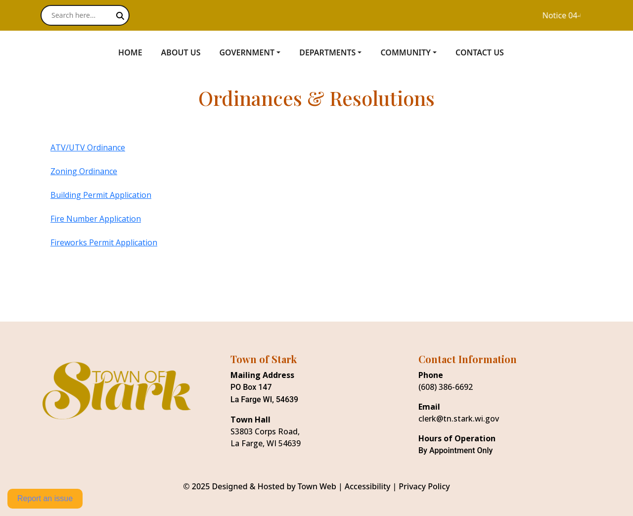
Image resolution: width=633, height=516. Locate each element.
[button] (255, 52)
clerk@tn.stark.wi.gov (458, 418)
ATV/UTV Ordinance (87, 147)
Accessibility (368, 486)
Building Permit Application (100, 194)
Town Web (317, 486)
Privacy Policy (424, 486)
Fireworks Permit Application (103, 242)
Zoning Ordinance (83, 171)
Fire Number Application (95, 218)
